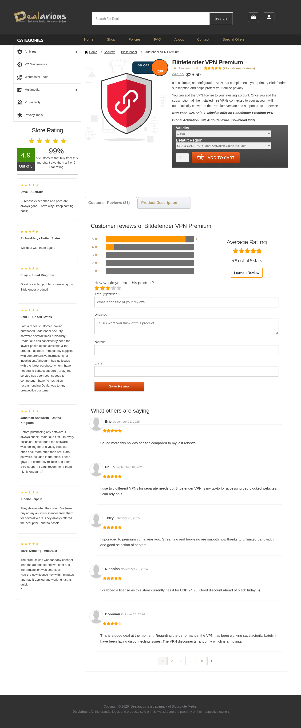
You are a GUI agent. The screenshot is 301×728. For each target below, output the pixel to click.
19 (198, 239)
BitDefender (129, 52)
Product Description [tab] (159, 203)
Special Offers (233, 39)
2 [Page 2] (172, 661)
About (179, 39)
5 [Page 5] (202, 661)
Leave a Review (246, 273)
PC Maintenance (32, 64)
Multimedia (47, 89)
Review (101, 315)
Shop (111, 39)
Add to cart (215, 157)
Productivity (28, 102)
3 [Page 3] (181, 661)
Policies (134, 39)
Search (221, 18)
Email (99, 363)
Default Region (189, 140)
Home (89, 39)
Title (107, 294)
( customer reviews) (239, 68)
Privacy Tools (30, 115)
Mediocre (103, 288)
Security (109, 52)
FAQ (157, 39)
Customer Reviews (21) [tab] (109, 203)
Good (114, 288)
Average (108, 288)
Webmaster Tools (32, 77)
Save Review (119, 386)
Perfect (119, 288)
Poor (97, 288)
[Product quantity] (182, 157)
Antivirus (47, 51)
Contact (203, 39)
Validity (182, 128)
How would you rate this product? (124, 282)
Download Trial (186, 68)
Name (100, 342)
